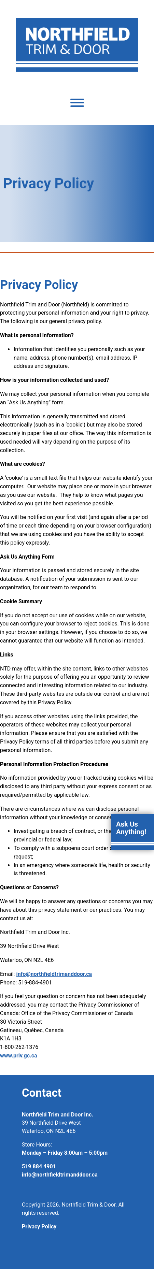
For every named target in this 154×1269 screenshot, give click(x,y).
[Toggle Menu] (77, 103)
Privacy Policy (39, 1226)
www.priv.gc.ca (18, 1055)
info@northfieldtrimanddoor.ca (54, 974)
